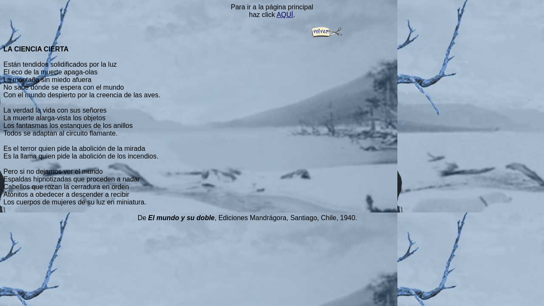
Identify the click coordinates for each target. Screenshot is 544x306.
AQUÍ (285, 14)
